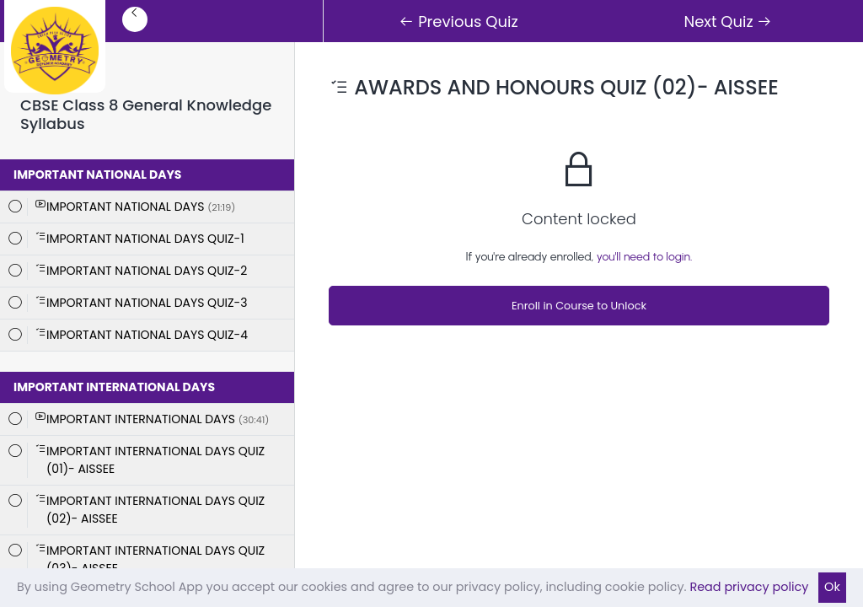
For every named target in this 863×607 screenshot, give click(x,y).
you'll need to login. (645, 257)
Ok (832, 586)
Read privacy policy (748, 586)
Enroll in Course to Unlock (579, 305)
